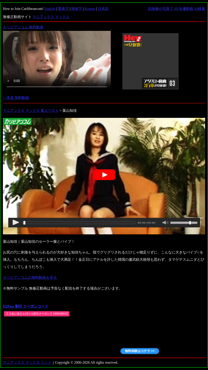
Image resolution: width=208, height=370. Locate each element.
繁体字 (63, 9)
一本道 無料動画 (16, 98)
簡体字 (76, 9)
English (49, 9)
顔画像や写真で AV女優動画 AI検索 (176, 9)
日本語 (103, 9)
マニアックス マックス (51, 17)
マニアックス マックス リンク (27, 362)
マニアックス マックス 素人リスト (31, 110)
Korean (89, 9)
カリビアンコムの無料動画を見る (30, 277)
